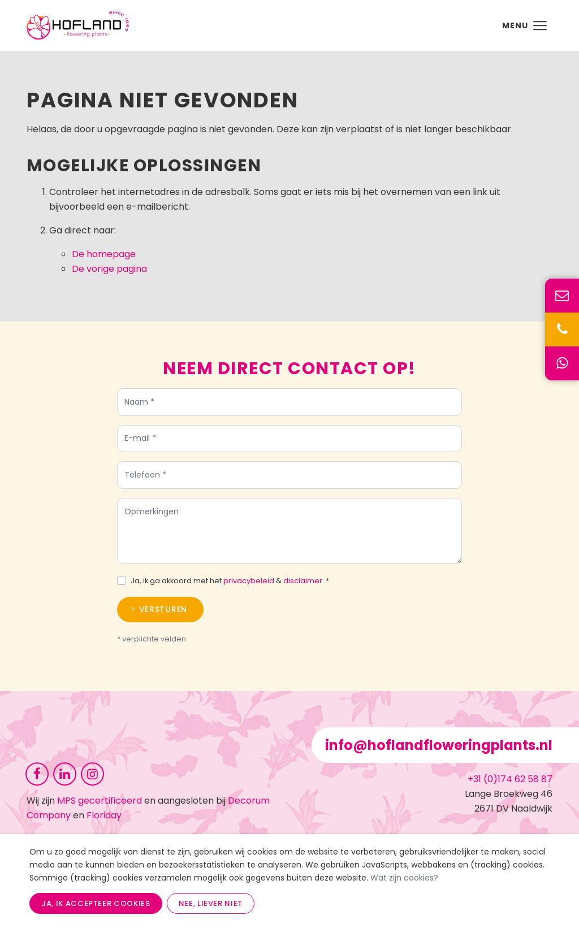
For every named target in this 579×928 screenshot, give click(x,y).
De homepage (104, 254)
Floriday (104, 815)
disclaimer (302, 584)
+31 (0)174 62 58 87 (510, 779)
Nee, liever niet (211, 903)
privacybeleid (248, 584)
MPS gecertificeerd (99, 800)
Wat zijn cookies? (404, 877)
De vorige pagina (109, 268)
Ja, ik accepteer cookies (95, 903)
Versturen (163, 612)
